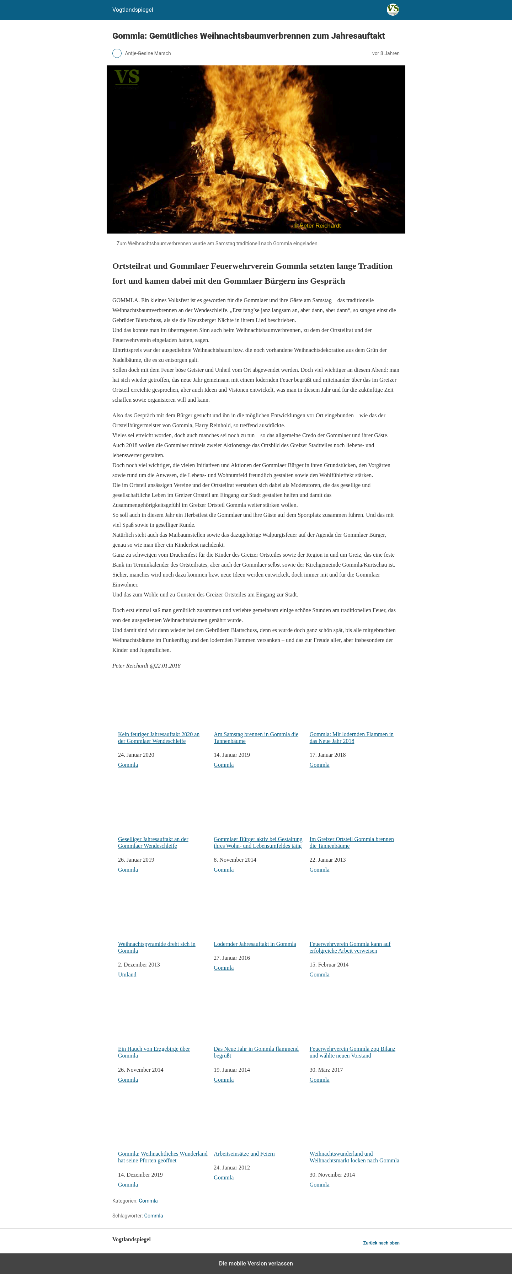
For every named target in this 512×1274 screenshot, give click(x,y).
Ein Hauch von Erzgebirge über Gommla (163, 1025)
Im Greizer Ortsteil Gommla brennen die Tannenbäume (355, 815)
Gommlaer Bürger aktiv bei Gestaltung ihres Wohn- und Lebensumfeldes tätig (259, 815)
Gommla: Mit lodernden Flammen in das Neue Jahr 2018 (355, 710)
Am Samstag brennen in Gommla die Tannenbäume (259, 710)
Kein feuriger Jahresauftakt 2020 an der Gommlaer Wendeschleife (163, 710)
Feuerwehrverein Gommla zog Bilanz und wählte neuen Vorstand (355, 1025)
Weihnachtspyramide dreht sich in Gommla (163, 920)
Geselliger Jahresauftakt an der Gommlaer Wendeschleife (163, 815)
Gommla (128, 765)
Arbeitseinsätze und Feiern (259, 1126)
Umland (127, 974)
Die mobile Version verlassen (256, 1263)
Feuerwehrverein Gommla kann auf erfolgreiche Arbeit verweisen (355, 920)
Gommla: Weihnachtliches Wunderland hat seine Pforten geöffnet (163, 1130)
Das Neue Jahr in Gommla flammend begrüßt (259, 1025)
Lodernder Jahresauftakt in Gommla (259, 916)
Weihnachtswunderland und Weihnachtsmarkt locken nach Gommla (355, 1130)
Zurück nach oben (381, 1243)
